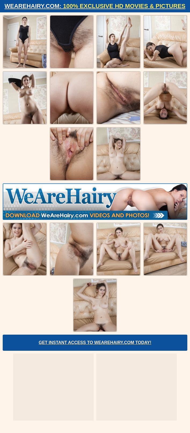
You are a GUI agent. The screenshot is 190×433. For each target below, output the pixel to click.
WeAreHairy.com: (95, 6)
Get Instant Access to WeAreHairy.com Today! (95, 342)
